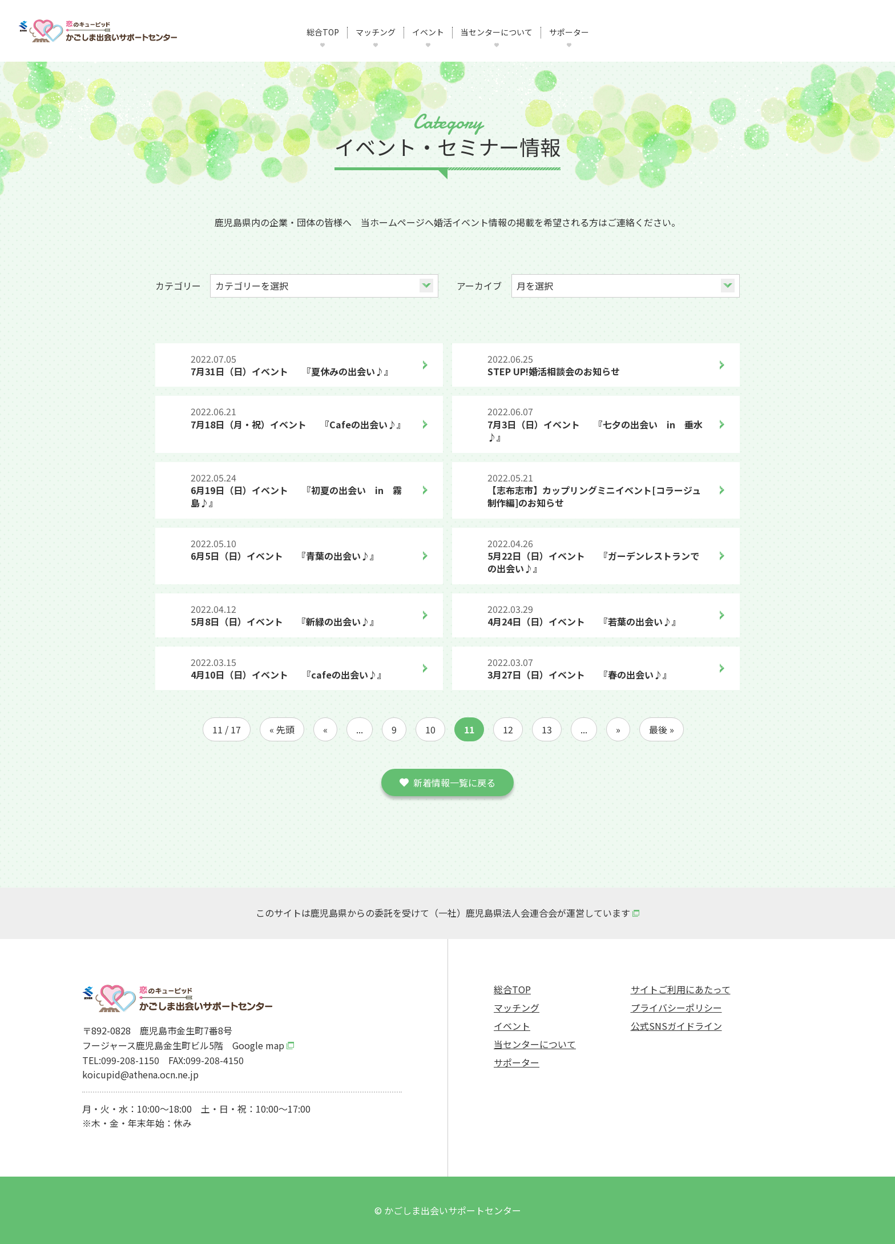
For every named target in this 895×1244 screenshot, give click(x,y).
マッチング (376, 32)
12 (508, 729)
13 (547, 729)
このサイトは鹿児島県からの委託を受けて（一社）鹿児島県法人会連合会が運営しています (443, 913)
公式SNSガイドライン (676, 1026)
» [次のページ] (618, 729)
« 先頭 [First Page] (282, 729)
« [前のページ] (325, 729)
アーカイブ (479, 285)
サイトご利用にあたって (681, 989)
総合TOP (323, 32)
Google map (258, 1045)
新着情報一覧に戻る (454, 782)
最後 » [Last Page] (661, 729)
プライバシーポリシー (676, 1007)
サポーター (569, 32)
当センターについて (497, 32)
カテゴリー (178, 285)
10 (430, 729)
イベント (428, 32)
